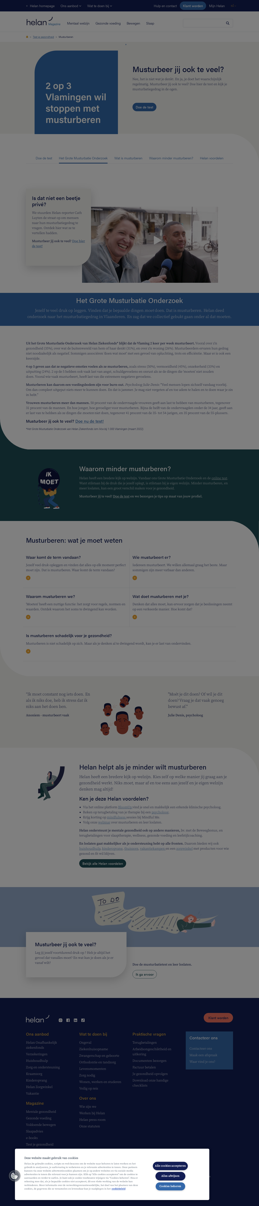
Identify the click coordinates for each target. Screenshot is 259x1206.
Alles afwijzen (170, 1176)
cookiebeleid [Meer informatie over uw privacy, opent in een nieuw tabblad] (118, 1188)
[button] (14, 1176)
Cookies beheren (170, 1186)
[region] (112, 1174)
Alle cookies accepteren (170, 1166)
